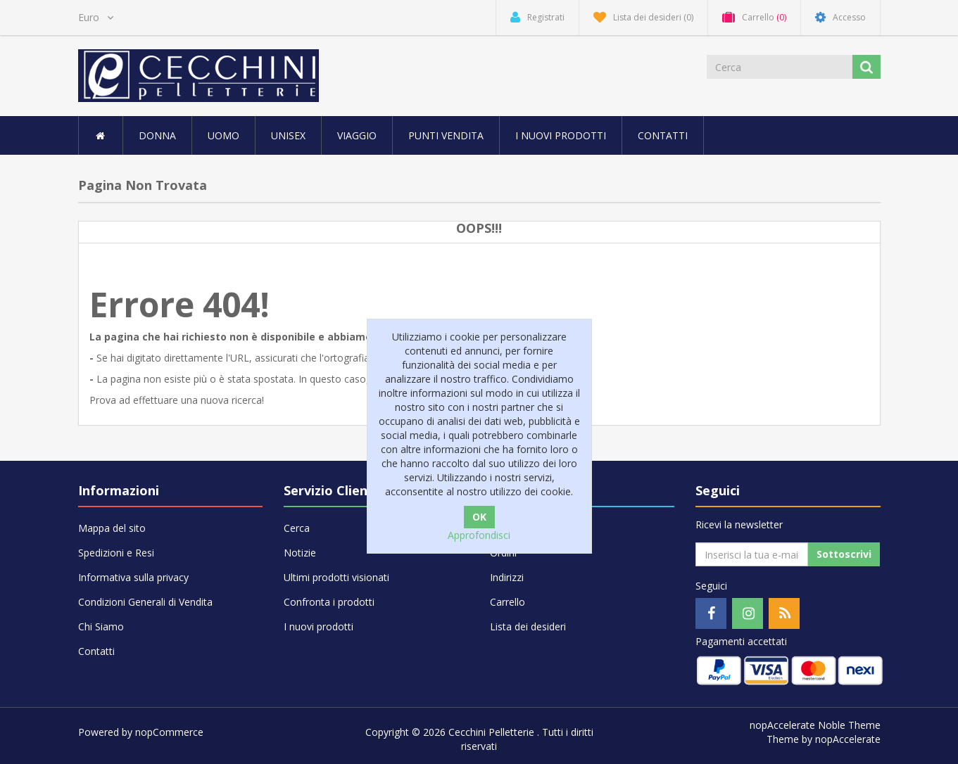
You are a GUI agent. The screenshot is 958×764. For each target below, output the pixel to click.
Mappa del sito (112, 528)
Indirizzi (507, 577)
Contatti (663, 135)
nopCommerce (169, 732)
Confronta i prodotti (329, 602)
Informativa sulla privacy (133, 577)
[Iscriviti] (751, 554)
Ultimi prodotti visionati (336, 577)
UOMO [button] (223, 135)
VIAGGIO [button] (357, 135)
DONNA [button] (157, 135)
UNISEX (288, 135)
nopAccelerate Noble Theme (815, 725)
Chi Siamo (101, 626)
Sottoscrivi (844, 554)
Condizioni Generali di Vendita (145, 602)
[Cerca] (781, 67)
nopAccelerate (848, 739)
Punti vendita (446, 135)
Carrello (507, 602)
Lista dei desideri (528, 626)
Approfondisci (479, 535)
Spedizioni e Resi (116, 552)
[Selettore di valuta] (95, 18)
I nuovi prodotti (560, 135)
